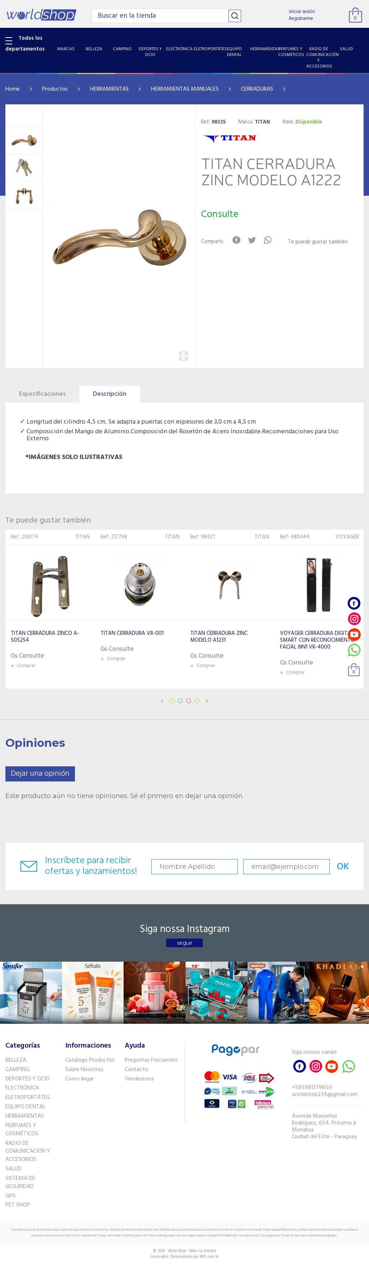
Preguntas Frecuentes (151, 1060)
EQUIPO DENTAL (25, 1107)
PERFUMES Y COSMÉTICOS (21, 1130)
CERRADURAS (257, 89)
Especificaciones (42, 394)
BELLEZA (15, 1060)
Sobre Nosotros (84, 1069)
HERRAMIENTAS (109, 89)
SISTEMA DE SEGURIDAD (20, 1182)
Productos (55, 89)
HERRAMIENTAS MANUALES (185, 89)
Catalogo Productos (90, 1060)
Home (12, 89)
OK (343, 866)
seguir (184, 943)
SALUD (13, 1169)
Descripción (109, 394)
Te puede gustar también (318, 242)
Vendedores (139, 1079)
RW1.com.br (209, 1256)
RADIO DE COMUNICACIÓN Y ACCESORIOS (27, 1152)
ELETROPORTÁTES (27, 1097)
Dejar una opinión (40, 773)
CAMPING (17, 1069)
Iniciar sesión (302, 12)
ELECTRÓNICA (22, 1088)
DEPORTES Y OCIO (27, 1079)
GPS (10, 1196)
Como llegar (79, 1079)
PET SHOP (17, 1205)
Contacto (136, 1069)
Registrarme (301, 18)
